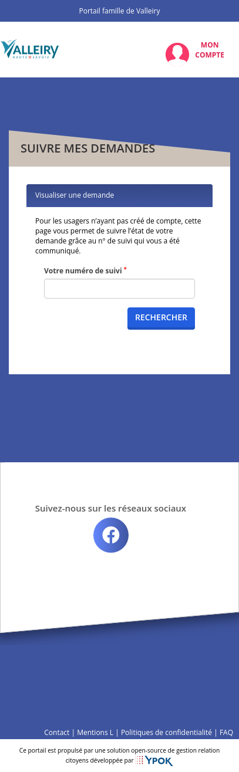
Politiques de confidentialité (166, 732)
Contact (56, 732)
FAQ (226, 732)
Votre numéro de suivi (85, 271)
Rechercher (161, 317)
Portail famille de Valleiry (119, 11)
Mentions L (95, 732)
